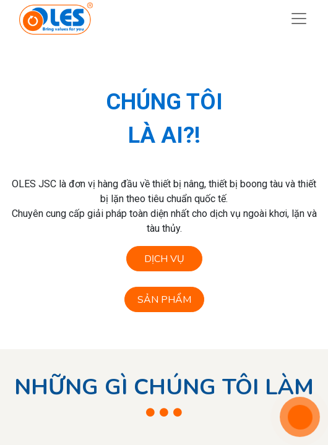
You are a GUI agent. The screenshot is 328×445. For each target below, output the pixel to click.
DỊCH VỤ (164, 259)
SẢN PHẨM (164, 300)
